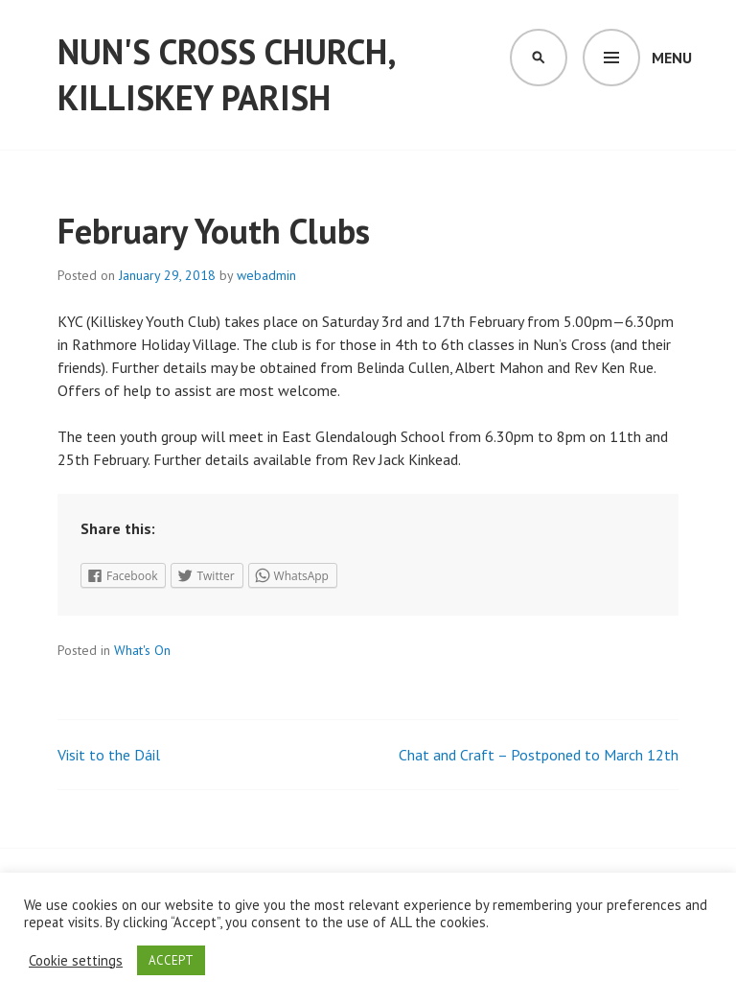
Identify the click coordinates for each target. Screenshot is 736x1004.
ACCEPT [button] (171, 960)
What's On (142, 650)
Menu (672, 57)
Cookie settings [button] (76, 960)
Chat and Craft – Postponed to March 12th (538, 754)
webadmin (266, 275)
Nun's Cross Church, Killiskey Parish (226, 74)
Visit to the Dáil (109, 754)
